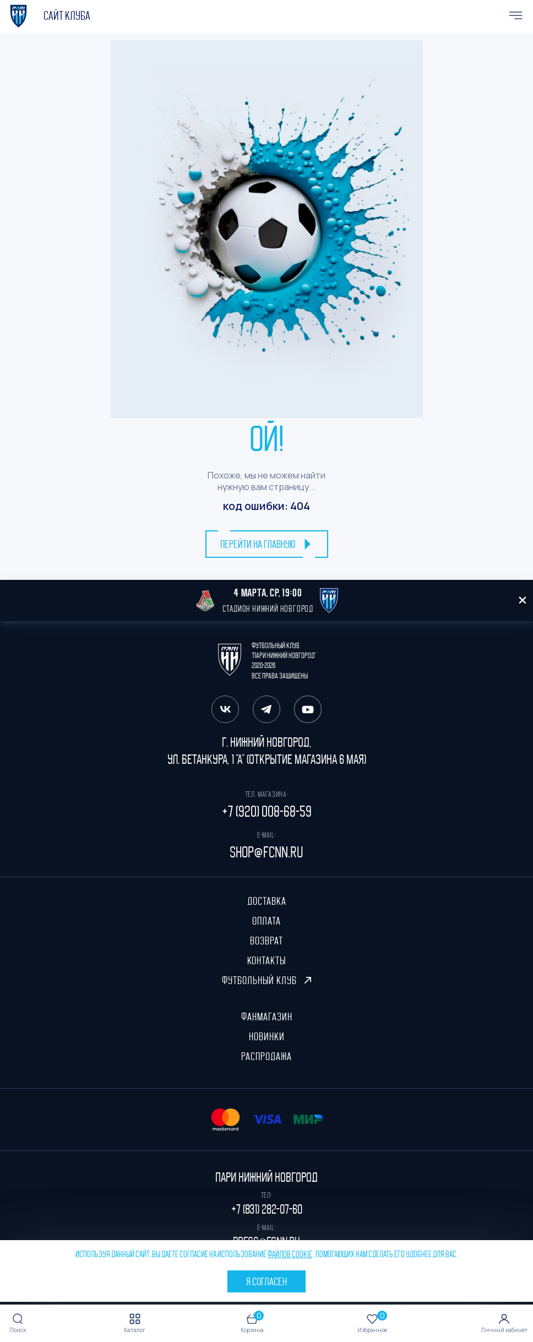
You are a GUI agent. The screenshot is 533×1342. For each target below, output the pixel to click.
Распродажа (266, 1056)
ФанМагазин (266, 1016)
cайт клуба (66, 16)
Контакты (266, 960)
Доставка (266, 900)
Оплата (266, 920)
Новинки (267, 1036)
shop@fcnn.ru (266, 852)
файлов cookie (290, 1254)
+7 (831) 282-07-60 (266, 1209)
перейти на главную (266, 544)
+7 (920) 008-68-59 (267, 811)
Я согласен (266, 1281)
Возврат (266, 940)
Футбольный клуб (266, 980)
